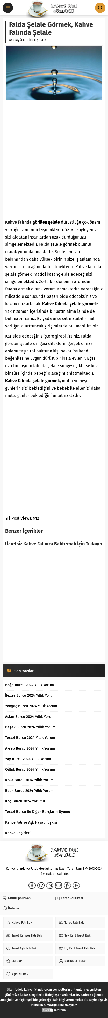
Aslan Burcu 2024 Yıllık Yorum (29, 717)
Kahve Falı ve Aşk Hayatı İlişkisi (31, 822)
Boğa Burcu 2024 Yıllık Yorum (29, 685)
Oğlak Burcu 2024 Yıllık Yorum (30, 769)
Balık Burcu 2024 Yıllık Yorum (29, 791)
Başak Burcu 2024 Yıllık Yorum (30, 727)
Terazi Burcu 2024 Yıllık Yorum (30, 738)
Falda (29, 40)
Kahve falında (18, 222)
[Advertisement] (54, 160)
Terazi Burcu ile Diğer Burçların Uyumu (37, 812)
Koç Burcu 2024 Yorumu (25, 801)
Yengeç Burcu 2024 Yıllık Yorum (31, 706)
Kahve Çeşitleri (18, 833)
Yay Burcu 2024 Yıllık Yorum (28, 759)
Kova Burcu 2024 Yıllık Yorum (29, 780)
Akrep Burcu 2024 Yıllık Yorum (30, 748)
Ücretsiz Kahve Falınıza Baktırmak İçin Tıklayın (53, 544)
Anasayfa (15, 40)
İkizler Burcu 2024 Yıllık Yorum (30, 695)
